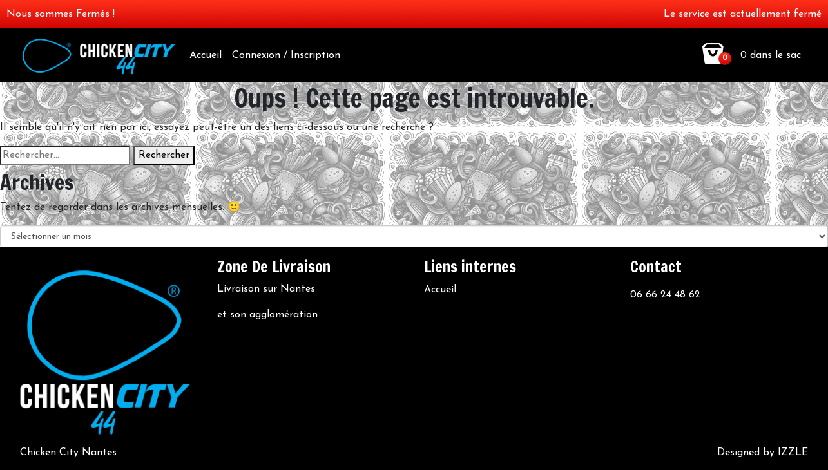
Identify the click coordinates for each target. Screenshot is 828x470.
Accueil (205, 55)
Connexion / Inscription (286, 55)
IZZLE (793, 452)
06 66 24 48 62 (665, 295)
